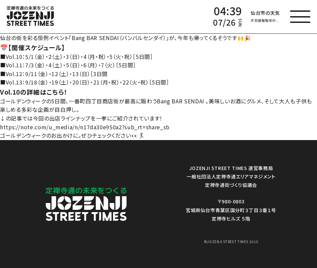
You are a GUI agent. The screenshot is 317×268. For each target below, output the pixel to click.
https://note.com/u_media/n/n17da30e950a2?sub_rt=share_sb (85, 127)
